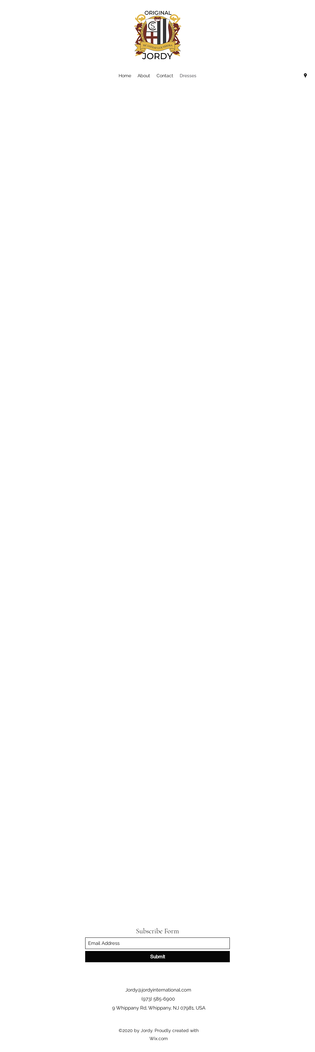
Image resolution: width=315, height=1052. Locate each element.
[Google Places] (305, 75)
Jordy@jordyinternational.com (158, 990)
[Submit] (157, 956)
